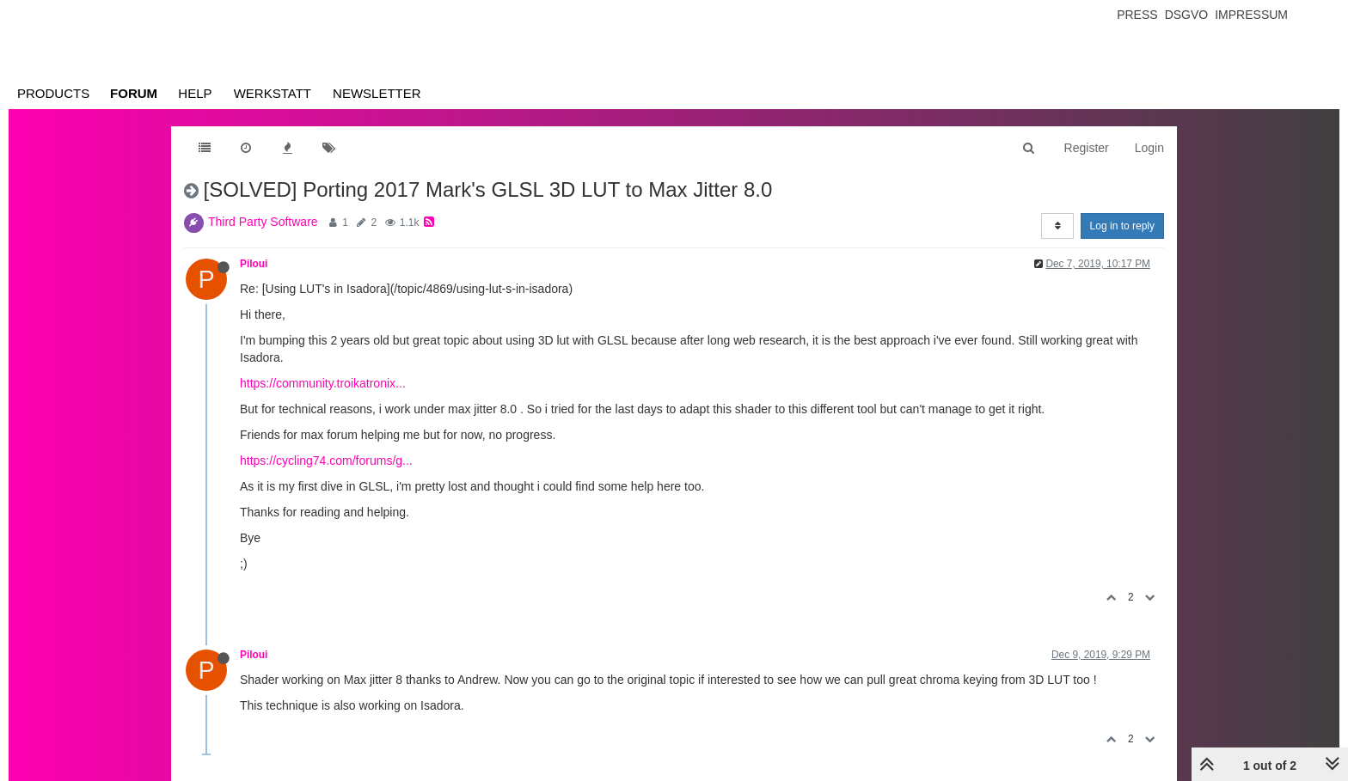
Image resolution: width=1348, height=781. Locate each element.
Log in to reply (1122, 226)
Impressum (1251, 14)
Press (1137, 14)
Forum (133, 93)
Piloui (253, 264)
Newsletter (377, 93)
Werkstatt (272, 93)
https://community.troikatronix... (323, 383)
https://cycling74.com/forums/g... (326, 460)
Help (194, 93)
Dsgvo (1187, 14)
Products (53, 93)
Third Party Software (263, 222)
